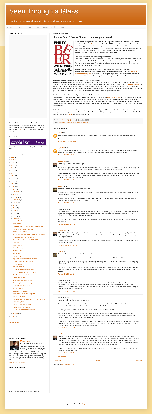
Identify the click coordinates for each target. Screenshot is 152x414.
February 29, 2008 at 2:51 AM (67, 274)
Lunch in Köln (17, 224)
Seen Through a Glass (43, 11)
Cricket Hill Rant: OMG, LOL (21, 285)
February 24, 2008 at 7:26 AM (67, 155)
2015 (13, 173)
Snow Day (16, 242)
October (15, 197)
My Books (18, 27)
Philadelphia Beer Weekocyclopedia (24, 294)
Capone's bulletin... (18, 288)
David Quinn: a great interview (22, 248)
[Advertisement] (22, 330)
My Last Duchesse (18, 267)
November (16, 194)
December (16, 192)
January (15, 313)
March (15, 216)
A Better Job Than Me (19, 277)
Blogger (84, 404)
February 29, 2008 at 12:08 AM (67, 245)
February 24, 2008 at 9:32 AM (67, 180)
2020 (13, 162)
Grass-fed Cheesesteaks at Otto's (23, 280)
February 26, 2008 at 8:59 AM (67, 203)
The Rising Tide (17, 256)
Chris (60, 132)
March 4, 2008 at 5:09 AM (66, 353)
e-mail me (21, 129)
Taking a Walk (17, 253)
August (15, 202)
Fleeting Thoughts (14, 322)
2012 (13, 178)
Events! (28, 27)
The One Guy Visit (18, 302)
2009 (13, 186)
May (14, 210)
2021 (13, 160)
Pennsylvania (76, 122)
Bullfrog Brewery (134, 84)
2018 (13, 168)
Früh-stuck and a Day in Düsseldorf (23, 229)
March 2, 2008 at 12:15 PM (66, 328)
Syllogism (61, 148)
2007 (13, 316)
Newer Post (57, 361)
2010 (13, 184)
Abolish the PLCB (57, 27)
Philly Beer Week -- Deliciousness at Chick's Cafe (28, 226)
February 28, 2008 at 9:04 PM (67, 224)
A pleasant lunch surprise (20, 291)
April (14, 213)
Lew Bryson (68, 122)
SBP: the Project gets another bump (24, 310)
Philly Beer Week (85, 122)
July (14, 205)
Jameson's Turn (17, 250)
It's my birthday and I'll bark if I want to (24, 272)
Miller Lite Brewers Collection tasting (24, 269)
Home (9, 27)
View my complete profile (17, 362)
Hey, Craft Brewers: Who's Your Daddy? (25, 259)
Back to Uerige (17, 245)
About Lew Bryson (41, 27)
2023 (13, 157)
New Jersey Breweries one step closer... (25, 283)
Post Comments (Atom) (68, 364)
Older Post (139, 361)
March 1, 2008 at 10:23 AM (66, 291)
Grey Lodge (95, 44)
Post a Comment (61, 357)
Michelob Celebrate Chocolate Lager (24, 261)
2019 (13, 165)
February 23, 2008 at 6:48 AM (67, 141)
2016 (13, 170)
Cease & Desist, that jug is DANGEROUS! (26, 240)
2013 (13, 176)
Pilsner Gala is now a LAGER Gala (23, 237)
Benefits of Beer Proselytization (22, 304)
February (16, 218)
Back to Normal (17, 264)
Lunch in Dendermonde (20, 221)
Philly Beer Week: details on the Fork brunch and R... (29, 299)
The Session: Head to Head (21, 307)
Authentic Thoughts (19, 296)
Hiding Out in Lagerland (20, 232)
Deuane (60, 186)
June (14, 208)
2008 (13, 189)
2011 (13, 181)
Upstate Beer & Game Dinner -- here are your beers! (29, 234)
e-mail (69, 114)
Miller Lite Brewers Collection (22, 275)
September (16, 200)
